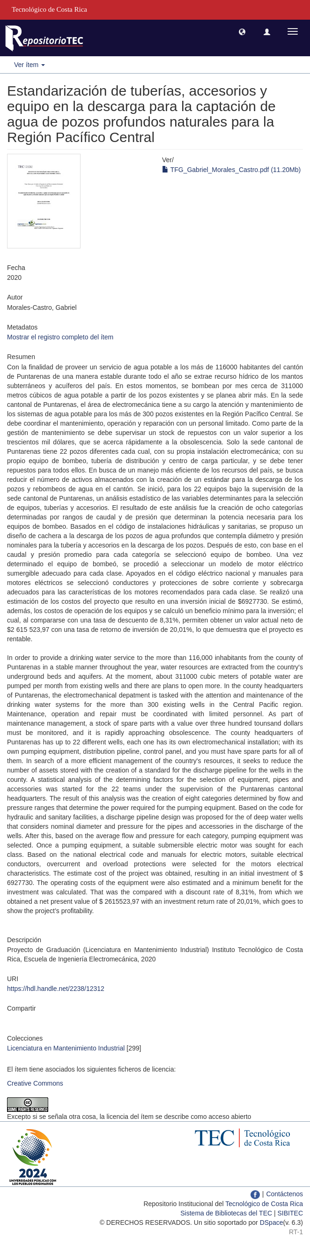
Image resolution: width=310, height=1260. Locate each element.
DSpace (271, 1222)
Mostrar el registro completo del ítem (60, 337)
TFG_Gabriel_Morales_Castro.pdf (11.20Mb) (231, 169)
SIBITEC (290, 1213)
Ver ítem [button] (29, 64)
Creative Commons (35, 1083)
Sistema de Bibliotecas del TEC (226, 1213)
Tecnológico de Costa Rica (264, 1204)
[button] (242, 31)
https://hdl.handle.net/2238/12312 (55, 988)
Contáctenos (284, 1194)
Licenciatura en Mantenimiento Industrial (66, 1048)
